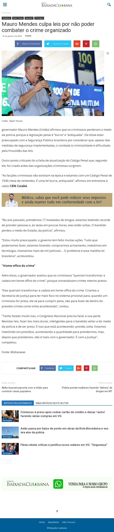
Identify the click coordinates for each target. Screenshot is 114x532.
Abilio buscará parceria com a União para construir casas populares (25, 389)
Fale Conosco (68, 522)
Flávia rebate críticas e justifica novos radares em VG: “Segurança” (63, 444)
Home (42, 522)
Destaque (6, 18)
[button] (109, 4)
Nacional (29, 18)
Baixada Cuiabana (58, 528)
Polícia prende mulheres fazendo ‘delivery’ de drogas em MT (87, 389)
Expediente (53, 522)
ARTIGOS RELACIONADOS (18, 403)
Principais (39, 18)
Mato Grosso (18, 18)
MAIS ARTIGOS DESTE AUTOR (52, 403)
